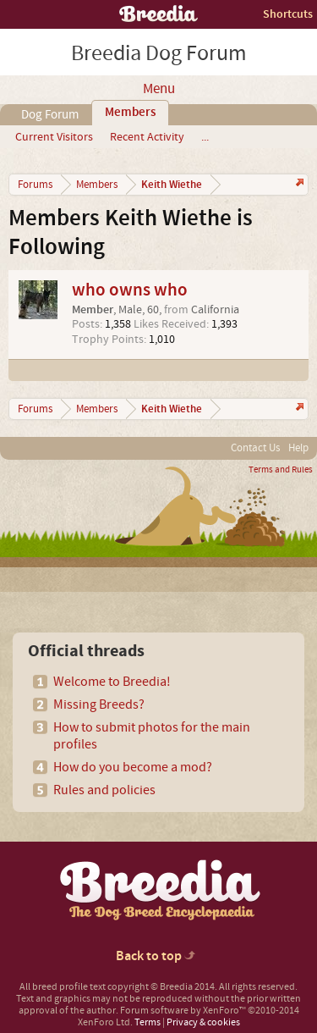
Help (298, 448)
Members (130, 112)
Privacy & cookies (203, 1022)
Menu (159, 89)
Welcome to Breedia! (112, 681)
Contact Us (255, 448)
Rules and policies (104, 790)
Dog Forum (50, 115)
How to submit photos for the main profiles (151, 736)
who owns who (130, 290)
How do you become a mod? (132, 767)
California (215, 310)
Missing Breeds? (99, 704)
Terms (147, 1022)
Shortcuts (288, 14)
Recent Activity (147, 137)
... (205, 137)
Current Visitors (54, 137)
